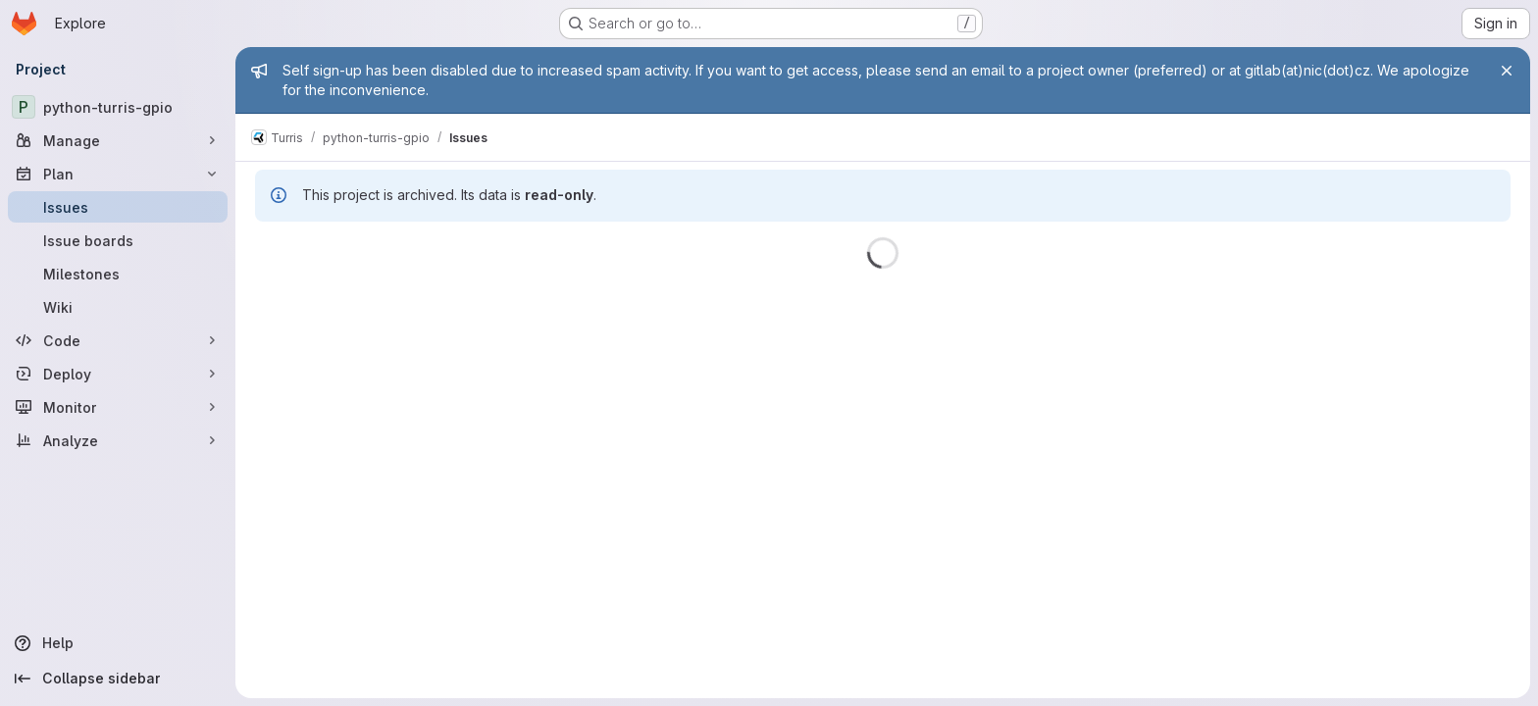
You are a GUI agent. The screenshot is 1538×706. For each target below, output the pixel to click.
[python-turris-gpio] (118, 107)
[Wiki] (118, 307)
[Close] (1506, 70)
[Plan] (118, 173)
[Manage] (118, 140)
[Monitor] (118, 407)
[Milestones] (118, 273)
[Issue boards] (118, 240)
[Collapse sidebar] (118, 678)
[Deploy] (118, 373)
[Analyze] (118, 440)
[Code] (118, 340)
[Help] (118, 643)
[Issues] (118, 207)
